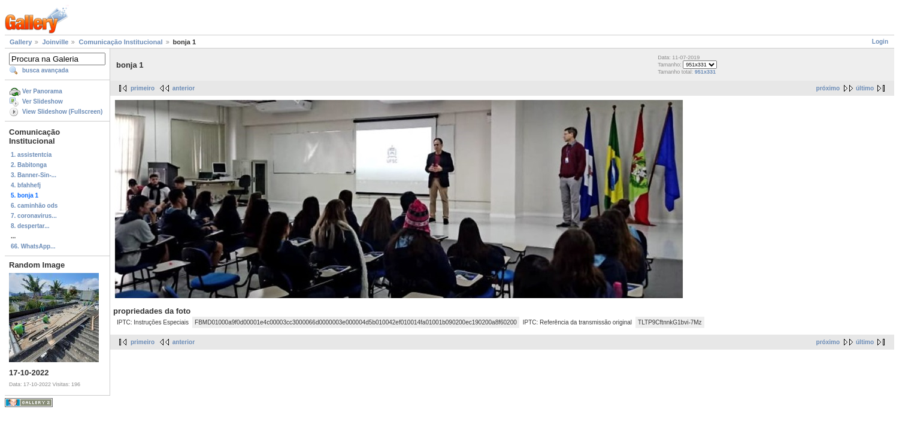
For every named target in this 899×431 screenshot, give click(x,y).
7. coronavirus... (34, 216)
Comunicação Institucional (120, 41)
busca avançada (45, 70)
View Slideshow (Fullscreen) (62, 111)
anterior (183, 88)
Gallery (21, 41)
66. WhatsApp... (33, 246)
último (865, 88)
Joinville (55, 41)
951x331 (705, 72)
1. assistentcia (31, 154)
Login (880, 41)
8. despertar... (30, 226)
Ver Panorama (42, 91)
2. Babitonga (29, 165)
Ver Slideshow (42, 101)
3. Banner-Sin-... (33, 175)
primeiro (143, 88)
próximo (828, 88)
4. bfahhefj (26, 185)
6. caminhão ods (34, 205)
